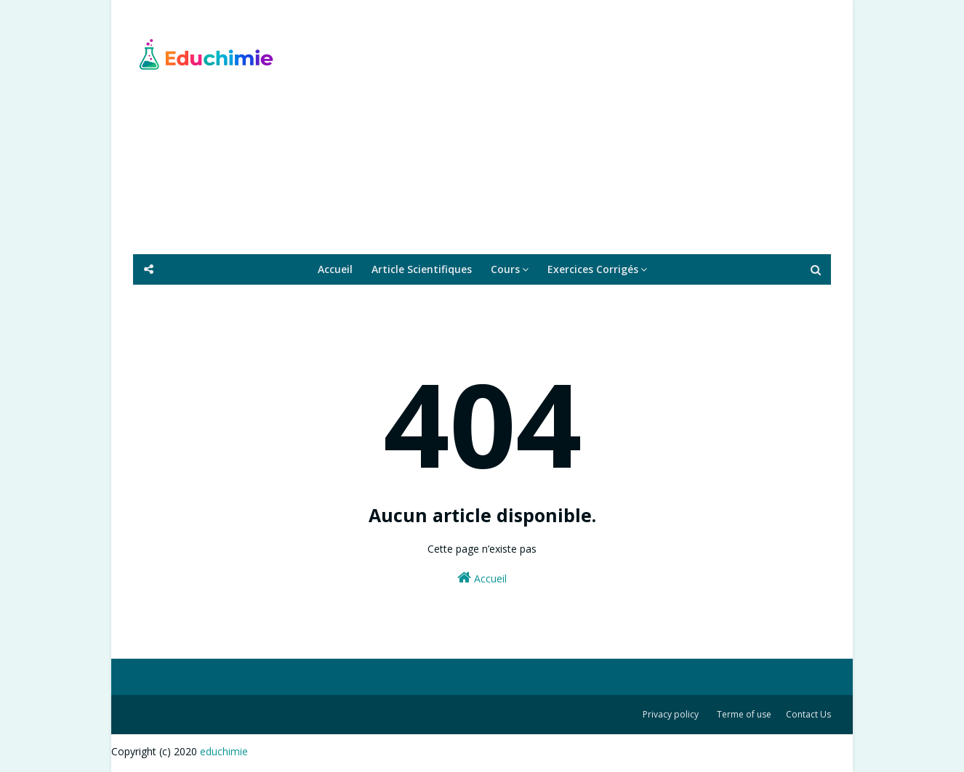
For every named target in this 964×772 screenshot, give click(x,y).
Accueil (482, 577)
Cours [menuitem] (505, 269)
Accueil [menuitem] (335, 269)
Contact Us (808, 714)
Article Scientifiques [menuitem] (421, 269)
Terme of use (744, 714)
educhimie (224, 751)
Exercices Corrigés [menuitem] (592, 269)
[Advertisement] (566, 127)
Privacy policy (671, 714)
